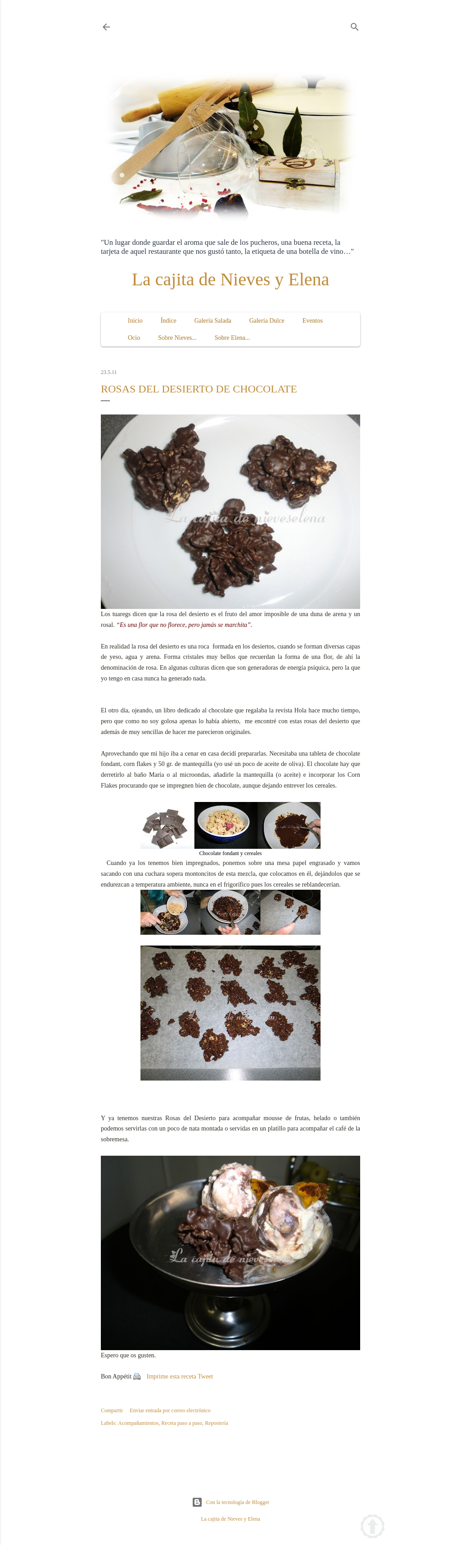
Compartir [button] (112, 1410)
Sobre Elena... (232, 337)
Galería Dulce (267, 320)
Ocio (134, 337)
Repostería (216, 1423)
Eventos (313, 320)
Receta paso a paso (181, 1423)
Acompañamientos (138, 1423)
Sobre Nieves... (177, 337)
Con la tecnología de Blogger (231, 1502)
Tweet (205, 1376)
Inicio (135, 320)
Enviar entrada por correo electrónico (170, 1410)
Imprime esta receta (171, 1376)
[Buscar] (354, 25)
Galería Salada (212, 320)
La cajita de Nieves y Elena (231, 279)
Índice (168, 320)
